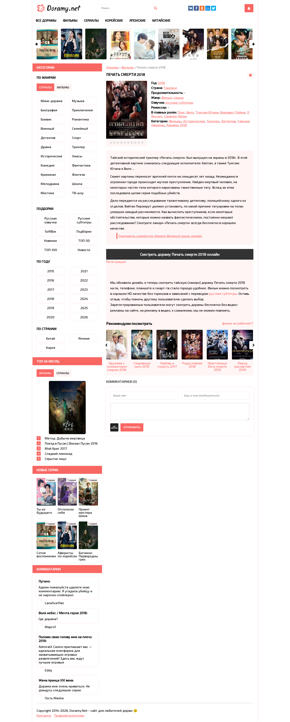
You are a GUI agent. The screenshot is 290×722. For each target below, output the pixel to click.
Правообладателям (69, 715)
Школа (77, 184)
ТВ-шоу (78, 193)
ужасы (178, 97)
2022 (84, 280)
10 (142, 142)
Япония (84, 338)
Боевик (46, 119)
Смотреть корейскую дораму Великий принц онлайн (160, 236)
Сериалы (91, 20)
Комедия (47, 165)
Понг (181, 112)
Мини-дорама (51, 101)
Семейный (80, 128)
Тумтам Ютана (207, 112)
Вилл (190, 112)
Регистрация (116, 262)
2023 (84, 289)
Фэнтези (78, 174)
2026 (84, 317)
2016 (50, 280)
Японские (137, 20)
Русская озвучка (50, 220)
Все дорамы (46, 20)
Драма (46, 147)
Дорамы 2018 (176, 125)
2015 (50, 271)
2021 (84, 271)
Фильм (166, 97)
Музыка (78, 101)
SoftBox (50, 231)
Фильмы (175, 121)
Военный (47, 128)
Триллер (213, 121)
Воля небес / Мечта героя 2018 (63, 613)
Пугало (44, 581)
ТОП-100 (50, 250)
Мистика (47, 193)
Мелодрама (50, 184)
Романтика (80, 119)
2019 (50, 308)
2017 (50, 289)
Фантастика (81, 165)
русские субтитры (179, 102)
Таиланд (170, 88)
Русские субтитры (84, 220)
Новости (84, 250)
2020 (50, 317)
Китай (50, 338)
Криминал (48, 174)
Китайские (161, 20)
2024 (84, 299)
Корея (50, 347)
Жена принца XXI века (56, 680)
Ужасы (77, 156)
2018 (161, 83)
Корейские (114, 20)
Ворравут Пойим (232, 112)
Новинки (50, 240)
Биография (49, 110)
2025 (84, 308)
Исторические (194, 121)
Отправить (132, 427)
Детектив (228, 121)
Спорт (76, 138)
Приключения (82, 110)
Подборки (83, 231)
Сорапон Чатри (175, 116)
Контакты (44, 715)
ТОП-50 (84, 240)
